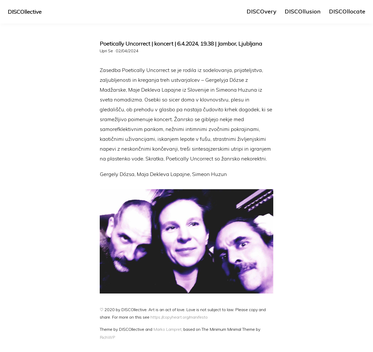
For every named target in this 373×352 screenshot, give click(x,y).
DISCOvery (261, 11)
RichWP (107, 337)
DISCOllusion (303, 11)
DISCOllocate (347, 11)
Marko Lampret (167, 329)
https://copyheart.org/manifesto (179, 317)
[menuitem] (261, 11)
